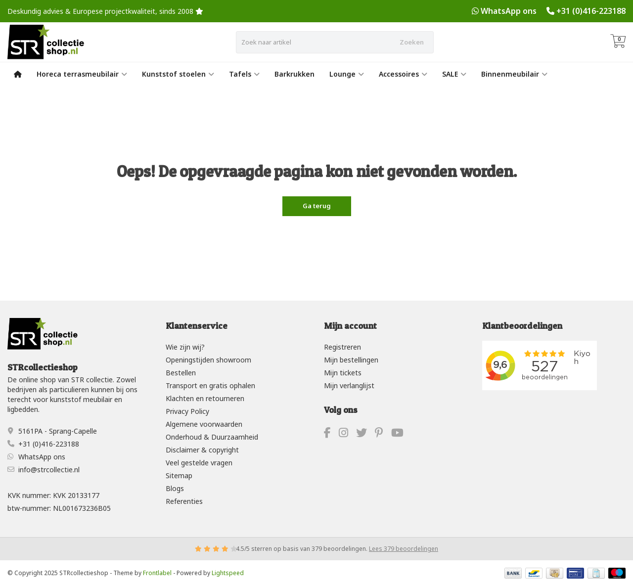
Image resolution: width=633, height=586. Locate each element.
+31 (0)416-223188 (591, 10)
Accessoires (403, 74)
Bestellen (181, 372)
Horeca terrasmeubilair (82, 74)
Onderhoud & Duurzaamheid (212, 437)
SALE (454, 74)
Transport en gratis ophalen (210, 385)
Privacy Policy (187, 411)
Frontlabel (157, 573)
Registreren (342, 347)
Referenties (184, 501)
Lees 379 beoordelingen (403, 548)
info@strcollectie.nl (49, 469)
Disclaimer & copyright (202, 449)
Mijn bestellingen (351, 359)
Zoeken (412, 42)
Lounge (346, 74)
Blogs (175, 488)
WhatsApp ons (509, 10)
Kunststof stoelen (178, 74)
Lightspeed (228, 573)
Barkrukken (294, 74)
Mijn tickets (343, 372)
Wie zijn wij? (185, 347)
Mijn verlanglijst (349, 385)
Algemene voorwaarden (204, 424)
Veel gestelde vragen (199, 462)
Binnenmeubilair (514, 74)
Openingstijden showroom (208, 359)
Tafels (244, 74)
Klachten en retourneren (205, 398)
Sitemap (179, 475)
